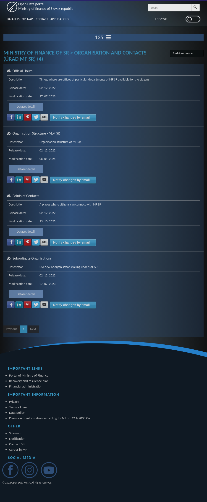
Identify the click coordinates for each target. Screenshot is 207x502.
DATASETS (13, 19)
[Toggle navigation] (108, 37)
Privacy (14, 402)
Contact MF (17, 444)
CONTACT (42, 19)
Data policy (17, 413)
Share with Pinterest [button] (27, 117)
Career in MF (18, 449)
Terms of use (18, 407)
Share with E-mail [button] (44, 117)
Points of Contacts (26, 196)
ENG (158, 19)
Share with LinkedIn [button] (19, 117)
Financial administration (25, 386)
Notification (17, 439)
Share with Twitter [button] (36, 117)
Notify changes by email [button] (71, 117)
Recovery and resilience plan (29, 381)
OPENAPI (28, 19)
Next (33, 329)
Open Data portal (45, 6)
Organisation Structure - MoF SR (36, 133)
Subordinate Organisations (32, 258)
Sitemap (15, 433)
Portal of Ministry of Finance (28, 375)
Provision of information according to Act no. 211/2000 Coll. (50, 418)
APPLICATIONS (59, 19)
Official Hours (22, 71)
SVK (164, 19)
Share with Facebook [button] (11, 117)
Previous (11, 329)
